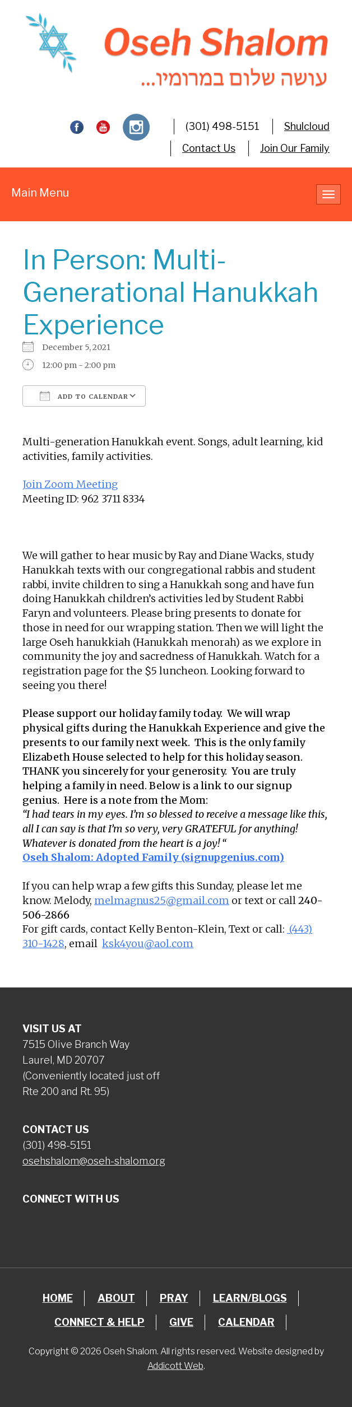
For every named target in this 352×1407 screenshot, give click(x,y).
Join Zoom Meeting (70, 484)
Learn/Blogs (250, 1298)
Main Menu (40, 192)
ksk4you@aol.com (147, 943)
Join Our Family (295, 148)
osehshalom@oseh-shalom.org (93, 1161)
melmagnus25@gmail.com (161, 900)
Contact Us (208, 148)
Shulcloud (307, 126)
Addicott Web (175, 1366)
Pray (174, 1298)
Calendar (246, 1322)
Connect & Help (99, 1322)
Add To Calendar (84, 396)
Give (181, 1322)
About (116, 1298)
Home (58, 1298)
